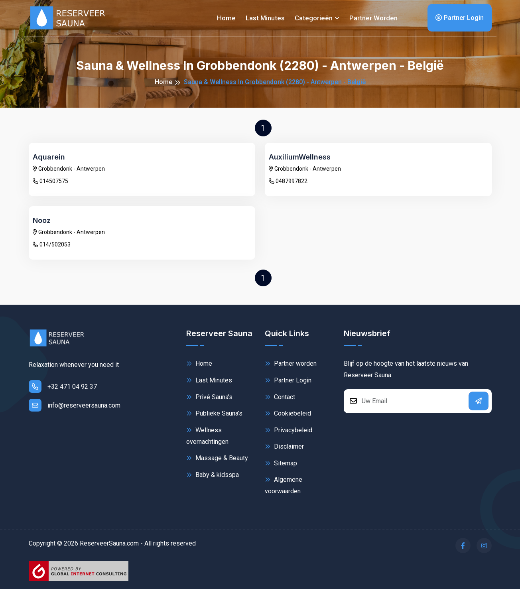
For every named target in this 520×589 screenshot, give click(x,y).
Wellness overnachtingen (207, 435)
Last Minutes (209, 380)
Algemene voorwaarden (283, 485)
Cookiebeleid (288, 413)
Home (226, 18)
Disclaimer (284, 446)
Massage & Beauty (217, 458)
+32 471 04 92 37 (63, 386)
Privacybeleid (288, 430)
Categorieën (314, 18)
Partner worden (373, 18)
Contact (280, 397)
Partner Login (459, 18)
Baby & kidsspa (212, 475)
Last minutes (265, 18)
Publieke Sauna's (214, 413)
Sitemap (281, 463)
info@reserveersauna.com (74, 405)
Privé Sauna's (209, 397)
